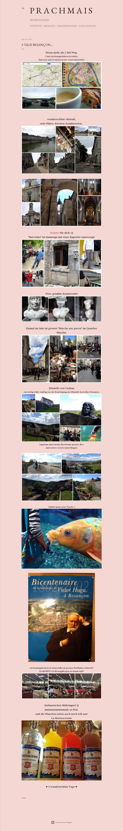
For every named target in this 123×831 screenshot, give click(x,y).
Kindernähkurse (67, 26)
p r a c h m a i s (61, 10)
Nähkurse (49, 26)
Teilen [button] (24, 798)
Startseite (36, 26)
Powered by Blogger (61, 822)
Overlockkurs (87, 26)
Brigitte (54, 232)
